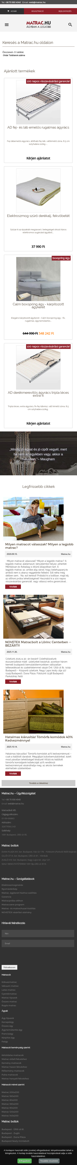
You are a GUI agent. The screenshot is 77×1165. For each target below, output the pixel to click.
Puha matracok (10, 1074)
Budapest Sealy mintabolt (15, 1141)
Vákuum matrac (10, 986)
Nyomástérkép (9, 889)
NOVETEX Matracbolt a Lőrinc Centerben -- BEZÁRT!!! (38, 643)
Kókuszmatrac (9, 982)
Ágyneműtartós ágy (12, 1029)
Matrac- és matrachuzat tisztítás (18, 908)
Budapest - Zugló (11, 1133)
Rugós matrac (9, 1005)
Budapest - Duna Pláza (14, 1137)
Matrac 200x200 (10, 1092)
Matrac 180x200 (10, 1104)
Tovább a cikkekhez (38, 783)
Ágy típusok (8, 1018)
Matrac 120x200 (10, 1111)
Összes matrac (9, 1001)
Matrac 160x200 (10, 1096)
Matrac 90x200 (10, 1107)
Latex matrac (8, 990)
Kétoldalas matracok (13, 1055)
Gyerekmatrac (9, 993)
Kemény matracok (11, 1063)
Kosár (12, 11)
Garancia (6, 896)
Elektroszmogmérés (12, 885)
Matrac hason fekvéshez (14, 1067)
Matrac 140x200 (10, 1115)
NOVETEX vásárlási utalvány (16, 912)
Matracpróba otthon (12, 900)
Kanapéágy (8, 1022)
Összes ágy (7, 1026)
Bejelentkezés (65, 11)
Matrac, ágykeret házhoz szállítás (19, 893)
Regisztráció (37, 11)
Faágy (5, 1041)
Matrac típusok (9, 997)
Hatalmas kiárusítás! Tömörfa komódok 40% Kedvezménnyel (39, 738)
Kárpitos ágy (8, 1037)
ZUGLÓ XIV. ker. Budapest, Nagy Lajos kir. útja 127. (26, 859)
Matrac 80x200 (10, 1100)
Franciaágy (7, 1033)
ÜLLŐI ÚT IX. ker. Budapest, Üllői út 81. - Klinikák (25, 855)
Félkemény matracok (13, 1070)
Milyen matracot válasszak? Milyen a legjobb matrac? (39, 545)
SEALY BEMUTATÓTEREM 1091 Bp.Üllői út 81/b (24, 863)
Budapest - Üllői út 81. (13, 1129)
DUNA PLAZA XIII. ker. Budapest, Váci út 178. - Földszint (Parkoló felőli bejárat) (39, 851)
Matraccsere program (13, 904)
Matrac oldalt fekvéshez (14, 1059)
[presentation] (26, 956)
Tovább (13, 587)
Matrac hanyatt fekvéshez (15, 1078)
